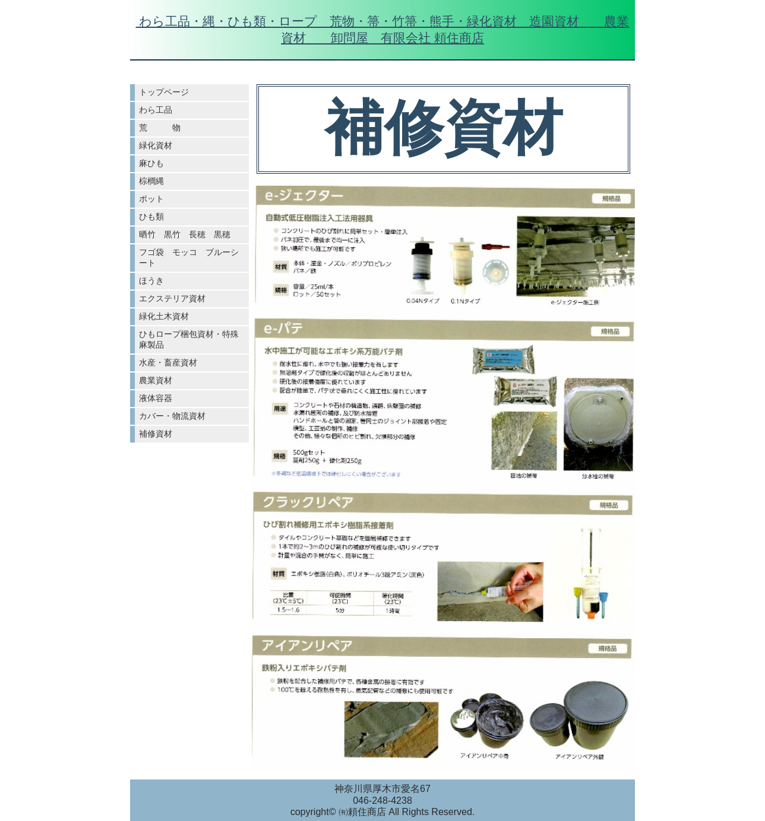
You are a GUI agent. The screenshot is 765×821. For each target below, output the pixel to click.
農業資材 (155, 380)
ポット (151, 198)
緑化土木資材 (164, 316)
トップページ (164, 92)
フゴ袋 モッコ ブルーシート (189, 257)
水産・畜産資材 (168, 362)
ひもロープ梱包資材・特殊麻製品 (189, 339)
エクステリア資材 (172, 298)
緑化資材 (155, 145)
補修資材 (155, 433)
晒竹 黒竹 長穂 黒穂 (184, 234)
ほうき (151, 280)
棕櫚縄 (151, 181)
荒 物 (160, 127)
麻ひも (151, 163)
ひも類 (151, 216)
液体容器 (155, 398)
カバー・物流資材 (172, 416)
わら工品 (155, 109)
